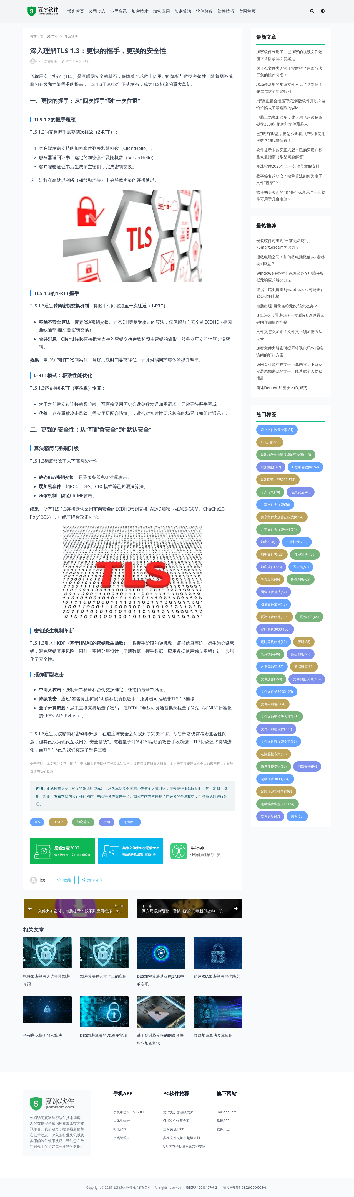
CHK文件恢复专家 (176, 1120)
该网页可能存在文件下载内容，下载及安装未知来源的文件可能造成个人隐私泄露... (289, 371)
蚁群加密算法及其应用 (213, 1035)
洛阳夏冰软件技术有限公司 (132, 1187)
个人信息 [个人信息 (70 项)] (270, 492)
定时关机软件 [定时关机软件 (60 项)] (274, 642)
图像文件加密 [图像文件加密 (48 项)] (274, 604)
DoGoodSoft (226, 1112)
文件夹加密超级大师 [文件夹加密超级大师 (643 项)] (279, 716)
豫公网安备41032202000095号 (245, 1187)
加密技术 (140, 11)
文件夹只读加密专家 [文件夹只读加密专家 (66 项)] (279, 741)
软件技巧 (225, 11)
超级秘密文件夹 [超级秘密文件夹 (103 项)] (276, 791)
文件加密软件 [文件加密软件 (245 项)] (307, 679)
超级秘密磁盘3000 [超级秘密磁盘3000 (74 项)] (277, 804)
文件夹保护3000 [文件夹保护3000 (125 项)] (277, 692)
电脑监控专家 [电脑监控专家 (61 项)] (274, 754)
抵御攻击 (130, 822)
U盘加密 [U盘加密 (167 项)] (271, 467)
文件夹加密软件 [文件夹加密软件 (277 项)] (276, 729)
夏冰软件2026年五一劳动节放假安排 (288, 166)
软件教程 (204, 11)
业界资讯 (118, 11)
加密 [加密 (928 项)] (268, 542)
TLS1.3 (58, 822)
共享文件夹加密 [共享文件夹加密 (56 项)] (275, 504)
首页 (54, 36)
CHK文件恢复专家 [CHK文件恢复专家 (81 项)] (277, 430)
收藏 (64, 880)
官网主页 (247, 11)
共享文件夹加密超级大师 (181, 1137)
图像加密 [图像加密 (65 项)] (300, 579)
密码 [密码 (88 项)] (304, 642)
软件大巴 (223, 1129)
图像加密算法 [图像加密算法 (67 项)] (274, 592)
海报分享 (92, 880)
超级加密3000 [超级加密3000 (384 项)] (275, 779)
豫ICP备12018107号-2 (201, 1187)
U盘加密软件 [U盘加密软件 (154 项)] (305, 467)
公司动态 (97, 11)
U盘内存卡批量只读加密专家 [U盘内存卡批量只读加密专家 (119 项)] (286, 455)
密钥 (106, 822)
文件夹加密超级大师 (178, 1112)
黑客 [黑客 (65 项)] (297, 816)
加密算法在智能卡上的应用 (103, 976)
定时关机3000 (173, 1129)
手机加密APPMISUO (128, 1112)
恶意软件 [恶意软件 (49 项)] (270, 654)
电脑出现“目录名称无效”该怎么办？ (287, 305)
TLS (37, 822)
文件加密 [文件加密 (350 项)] (271, 679)
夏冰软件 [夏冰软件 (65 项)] (309, 617)
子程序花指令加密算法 (42, 1035)
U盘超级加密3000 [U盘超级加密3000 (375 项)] (278, 480)
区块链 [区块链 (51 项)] (301, 567)
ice (35, 61)
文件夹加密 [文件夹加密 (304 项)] (273, 704)
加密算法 (182, 11)
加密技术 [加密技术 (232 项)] (296, 542)
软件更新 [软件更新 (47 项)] (270, 816)
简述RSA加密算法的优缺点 (217, 976)
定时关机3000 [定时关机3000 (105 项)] (275, 629)
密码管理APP (123, 1137)
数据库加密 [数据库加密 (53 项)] (272, 667)
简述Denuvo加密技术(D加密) (281, 387)
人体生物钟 (121, 1120)
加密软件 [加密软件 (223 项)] (271, 567)
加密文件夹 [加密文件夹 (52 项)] (272, 554)
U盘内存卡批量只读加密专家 (184, 1146)
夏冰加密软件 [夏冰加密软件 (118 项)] (274, 617)
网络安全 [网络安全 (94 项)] (307, 766)
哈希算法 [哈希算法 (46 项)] (270, 579)
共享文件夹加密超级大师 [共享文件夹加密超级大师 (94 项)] (282, 517)
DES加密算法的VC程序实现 (103, 1035)
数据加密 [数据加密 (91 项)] (300, 654)
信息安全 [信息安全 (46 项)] (300, 492)
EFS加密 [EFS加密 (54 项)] (269, 442)
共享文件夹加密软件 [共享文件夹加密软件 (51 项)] (279, 529)
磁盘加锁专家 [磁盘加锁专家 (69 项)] (274, 766)
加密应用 (161, 11)
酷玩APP (223, 1120)
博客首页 (75, 11)
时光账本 (120, 1129)
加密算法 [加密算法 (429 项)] (304, 554)
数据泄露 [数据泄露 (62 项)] (303, 667)
